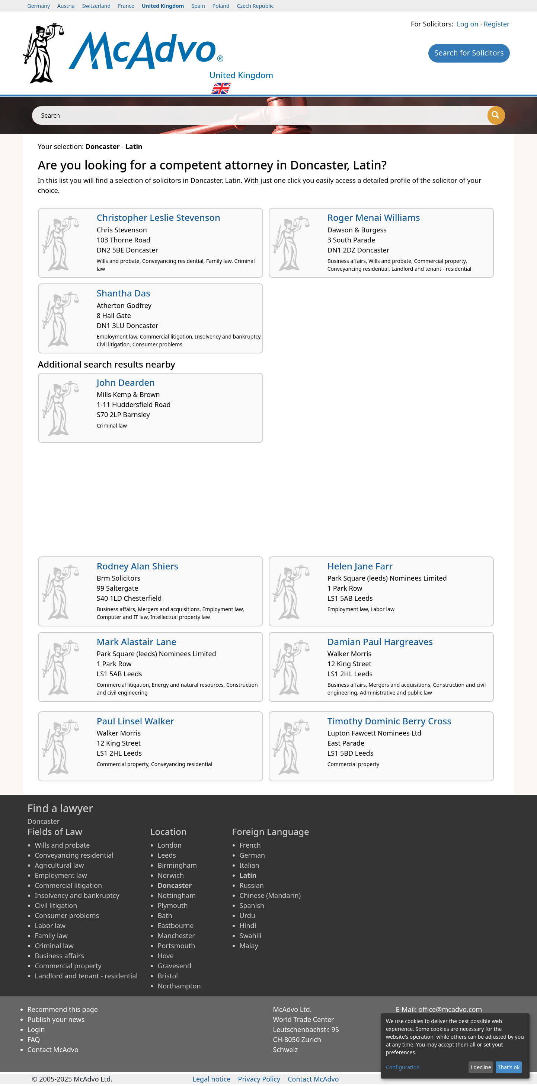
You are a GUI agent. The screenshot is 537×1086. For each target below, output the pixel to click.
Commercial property (68, 965)
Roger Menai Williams (373, 217)
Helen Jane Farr (360, 566)
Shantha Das (123, 293)
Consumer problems (67, 915)
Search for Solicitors (469, 53)
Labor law (50, 925)
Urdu (247, 915)
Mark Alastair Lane (136, 641)
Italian (249, 865)
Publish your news (56, 1019)
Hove (166, 955)
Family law (51, 935)
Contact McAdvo (53, 1049)
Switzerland (96, 5)
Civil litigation (56, 905)
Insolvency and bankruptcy (77, 895)
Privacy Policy (259, 1078)
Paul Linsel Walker (135, 721)
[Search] (496, 115)
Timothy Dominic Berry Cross (389, 721)
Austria (66, 5)
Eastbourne (176, 925)
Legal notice (212, 1078)
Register (497, 23)
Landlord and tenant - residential (86, 975)
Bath (165, 915)
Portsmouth (176, 945)
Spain (198, 5)
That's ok (509, 1067)
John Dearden (126, 382)
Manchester (176, 935)
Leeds (167, 855)
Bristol (168, 975)
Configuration (403, 1067)
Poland (221, 5)
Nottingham (177, 895)
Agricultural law (59, 865)
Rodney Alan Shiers (138, 566)
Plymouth (173, 905)
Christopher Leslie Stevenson (158, 217)
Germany (39, 5)
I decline (480, 1067)
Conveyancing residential (74, 855)
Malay (249, 945)
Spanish (252, 905)
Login (36, 1029)
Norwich (171, 875)
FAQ (34, 1039)
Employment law (61, 875)
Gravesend (175, 965)
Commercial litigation (68, 885)
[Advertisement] (261, 502)
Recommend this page (63, 1009)
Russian (252, 885)
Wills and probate (62, 845)
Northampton (179, 985)
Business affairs (59, 955)
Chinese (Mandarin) (270, 895)
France (126, 5)
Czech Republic (255, 5)
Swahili (251, 935)
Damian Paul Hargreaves (380, 641)
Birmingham (177, 865)
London (170, 845)
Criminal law (54, 945)
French (250, 845)
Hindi (248, 925)
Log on (467, 23)
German (252, 855)
